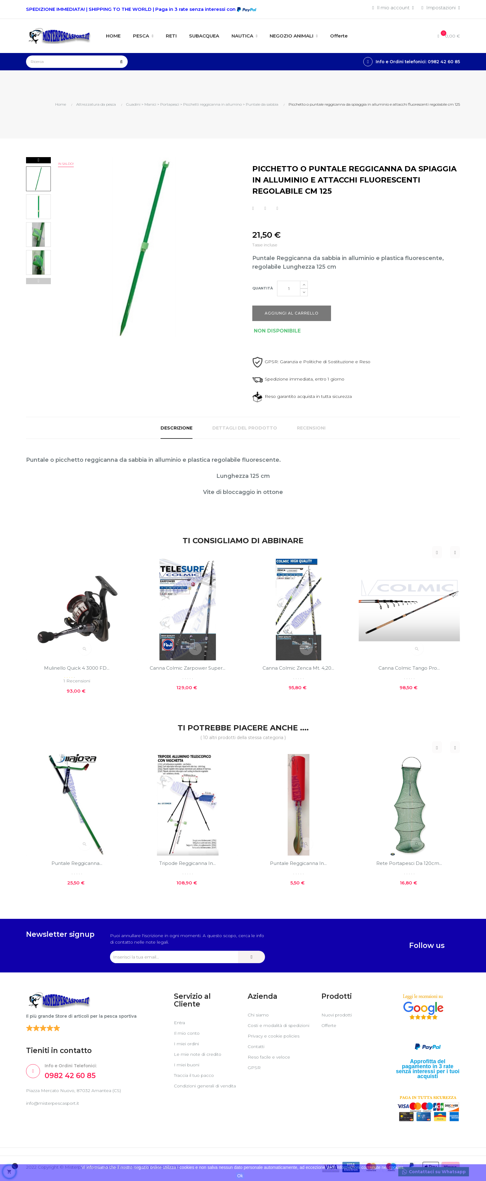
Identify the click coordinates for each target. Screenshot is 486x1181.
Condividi (253, 208)
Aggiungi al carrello (292, 313)
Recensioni (311, 428)
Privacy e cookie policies (276, 1044)
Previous (38, 281)
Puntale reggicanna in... (298, 864)
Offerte (329, 1028)
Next (38, 160)
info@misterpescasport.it (54, 1108)
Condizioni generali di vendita (198, 1091)
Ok (240, 1175)
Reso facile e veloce (271, 1066)
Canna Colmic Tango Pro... (409, 668)
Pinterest (277, 208)
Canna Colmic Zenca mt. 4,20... (298, 668)
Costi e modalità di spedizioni (269, 1031)
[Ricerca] (77, 61)
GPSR (254, 1076)
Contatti (257, 1055)
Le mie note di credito (199, 1057)
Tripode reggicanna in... (187, 864)
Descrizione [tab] (176, 428)
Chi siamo (259, 1017)
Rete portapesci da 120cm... (409, 864)
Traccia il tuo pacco (196, 1078)
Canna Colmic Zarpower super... (187, 668)
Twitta (265, 208)
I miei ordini (187, 1046)
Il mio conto (187, 1035)
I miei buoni (187, 1067)
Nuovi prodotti (338, 1017)
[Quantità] (288, 288)
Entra (180, 1025)
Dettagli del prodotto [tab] (244, 428)
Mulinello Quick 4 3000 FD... (76, 668)
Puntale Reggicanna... (76, 864)
